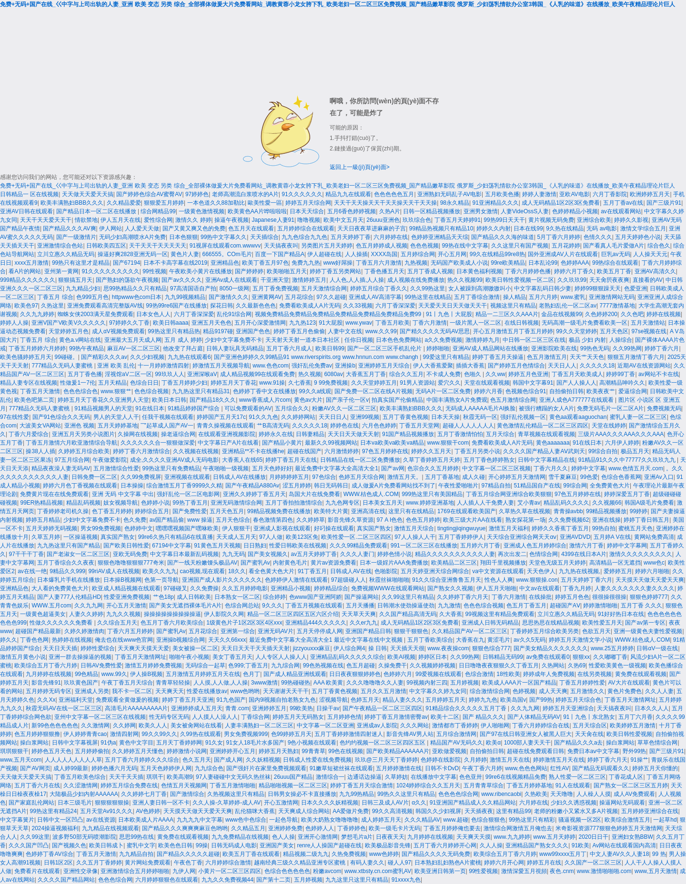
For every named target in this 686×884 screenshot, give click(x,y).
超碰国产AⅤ (565, 605)
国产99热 (541, 699)
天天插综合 (264, 237)
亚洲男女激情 (481, 211)
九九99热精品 (356, 794)
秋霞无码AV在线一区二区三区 (63, 708)
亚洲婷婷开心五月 (232, 751)
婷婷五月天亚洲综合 (568, 708)
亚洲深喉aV (202, 374)
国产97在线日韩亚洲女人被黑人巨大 (526, 734)
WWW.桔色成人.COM (371, 494)
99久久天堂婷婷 (576, 331)
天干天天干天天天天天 (157, 245)
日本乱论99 (542, 262)
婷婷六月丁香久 (574, 271)
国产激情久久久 (229, 297)
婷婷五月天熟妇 (279, 751)
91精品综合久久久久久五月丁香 (466, 708)
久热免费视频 (349, 854)
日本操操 (132, 485)
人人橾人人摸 (593, 794)
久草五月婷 (45, 537)
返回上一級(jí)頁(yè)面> (360, 167)
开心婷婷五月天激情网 (516, 477)
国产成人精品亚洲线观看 (294, 674)
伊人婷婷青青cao (85, 734)
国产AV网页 (35, 768)
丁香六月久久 (551, 468)
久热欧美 (536, 794)
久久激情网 (95, 725)
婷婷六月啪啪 (652, 571)
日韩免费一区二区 (94, 477)
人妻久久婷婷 (86, 614)
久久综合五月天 (117, 622)
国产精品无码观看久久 (600, 768)
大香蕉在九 (470, 639)
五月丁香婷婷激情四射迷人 (348, 734)
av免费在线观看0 (547, 657)
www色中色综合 (245, 819)
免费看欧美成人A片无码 (309, 305)
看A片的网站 (25, 271)
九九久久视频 (123, 614)
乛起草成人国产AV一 (167, 425)
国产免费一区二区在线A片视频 (373, 391)
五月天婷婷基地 (118, 425)
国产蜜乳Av (255, 562)
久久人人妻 (659, 691)
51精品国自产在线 (537, 485)
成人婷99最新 (70, 768)
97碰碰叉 (175, 588)
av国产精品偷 (167, 519)
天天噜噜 (561, 794)
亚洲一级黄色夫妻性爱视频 (648, 631)
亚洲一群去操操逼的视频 (80, 657)
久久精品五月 (248, 828)
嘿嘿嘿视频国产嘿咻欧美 (187, 528)
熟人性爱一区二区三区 (577, 777)
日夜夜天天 (390, 837)
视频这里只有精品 (513, 305)
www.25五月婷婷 (612, 648)
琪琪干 (154, 777)
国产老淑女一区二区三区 (78, 554)
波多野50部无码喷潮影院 (84, 837)
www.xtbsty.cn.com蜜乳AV (377, 871)
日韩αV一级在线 (657, 648)
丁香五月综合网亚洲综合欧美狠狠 (509, 494)
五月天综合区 (590, 725)
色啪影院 (385, 571)
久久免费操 (204, 588)
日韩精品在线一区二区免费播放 (360, 460)
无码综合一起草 (205, 665)
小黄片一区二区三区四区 (229, 871)
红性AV (559, 768)
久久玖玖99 (571, 280)
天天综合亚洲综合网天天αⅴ (521, 537)
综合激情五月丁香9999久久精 (184, 485)
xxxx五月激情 (31, 262)
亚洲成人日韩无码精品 (490, 622)
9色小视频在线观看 (312, 742)
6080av (333, 374)
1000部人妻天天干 (527, 742)
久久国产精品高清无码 (407, 614)
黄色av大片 (308, 400)
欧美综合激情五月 (627, 819)
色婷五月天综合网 (361, 477)
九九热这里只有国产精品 (68, 545)
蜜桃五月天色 (635, 528)
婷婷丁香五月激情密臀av (396, 717)
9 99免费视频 (331, 382)
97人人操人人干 (414, 537)
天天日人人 (562, 365)
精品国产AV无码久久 (456, 742)
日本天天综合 (307, 211)
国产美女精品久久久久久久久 (551, 648)
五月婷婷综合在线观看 (305, 228)
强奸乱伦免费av (312, 365)
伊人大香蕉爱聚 (433, 365)
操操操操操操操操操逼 (172, 614)
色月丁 (251, 674)
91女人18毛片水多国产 (255, 742)
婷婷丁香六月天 (607, 759)
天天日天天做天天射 (353, 434)
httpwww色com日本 (137, 297)
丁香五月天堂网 (419, 425)
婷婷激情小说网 (187, 751)
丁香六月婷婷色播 (528, 271)
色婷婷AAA (575, 262)
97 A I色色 (390, 519)
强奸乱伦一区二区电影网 (188, 494)
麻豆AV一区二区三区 (133, 348)
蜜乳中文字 (141, 845)
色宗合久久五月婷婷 (433, 468)
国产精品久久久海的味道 (502, 237)
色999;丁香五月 (248, 665)
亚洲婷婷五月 (269, 708)
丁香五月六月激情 (379, 262)
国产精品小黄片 (282, 442)
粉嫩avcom (327, 871)
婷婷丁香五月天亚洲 (187, 699)
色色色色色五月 (394, 194)
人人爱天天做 (142, 228)
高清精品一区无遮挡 (615, 562)
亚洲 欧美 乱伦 (116, 365)
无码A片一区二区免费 (443, 391)
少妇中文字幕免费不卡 (233, 340)
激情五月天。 (404, 477)
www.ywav (358, 322)
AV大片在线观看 (628, 682)
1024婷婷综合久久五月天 (428, 785)
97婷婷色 (197, 194)
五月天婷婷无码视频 (51, 528)
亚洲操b (345, 365)
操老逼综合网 (178, 434)
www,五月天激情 (656, 871)
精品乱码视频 (83, 502)
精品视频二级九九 (306, 854)
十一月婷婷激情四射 (163, 365)
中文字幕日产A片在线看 (228, 442)
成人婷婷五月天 (381, 819)
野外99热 (634, 751)
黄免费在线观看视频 (640, 674)
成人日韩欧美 (194, 597)
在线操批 (540, 597)
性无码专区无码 (169, 717)
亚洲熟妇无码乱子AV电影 (449, 194)
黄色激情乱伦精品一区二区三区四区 (542, 425)
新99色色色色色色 (54, 725)
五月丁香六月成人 (289, 348)
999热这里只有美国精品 (432, 494)
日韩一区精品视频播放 (431, 211)
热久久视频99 (464, 280)
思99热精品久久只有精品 (135, 288)
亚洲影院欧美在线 (554, 348)
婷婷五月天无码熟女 (298, 717)
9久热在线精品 (565, 228)
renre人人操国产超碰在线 (329, 845)
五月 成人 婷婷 (183, 340)
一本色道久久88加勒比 (216, 202)
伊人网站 (110, 228)
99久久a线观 (315, 391)
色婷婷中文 (138, 528)
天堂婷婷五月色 (69, 331)
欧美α (493, 742)
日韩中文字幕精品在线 (546, 460)
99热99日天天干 (504, 220)
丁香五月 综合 (55, 297)
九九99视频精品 (185, 297)
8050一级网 (235, 288)
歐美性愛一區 (265, 202)
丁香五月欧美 (392, 322)
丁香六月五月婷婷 (130, 631)
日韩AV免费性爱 (101, 665)
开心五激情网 (281, 802)
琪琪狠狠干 (14, 751)
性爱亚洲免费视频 (127, 597)
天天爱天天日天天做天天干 (452, 305)
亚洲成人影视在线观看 (282, 528)
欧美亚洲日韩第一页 (440, 871)
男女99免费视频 (101, 528)
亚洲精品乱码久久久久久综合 (347, 657)
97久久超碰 (330, 297)
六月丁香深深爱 (395, 305)
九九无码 (233, 554)
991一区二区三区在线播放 (424, 545)
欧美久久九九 (159, 571)
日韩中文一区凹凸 (60, 819)
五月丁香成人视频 (430, 271)
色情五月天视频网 (184, 785)
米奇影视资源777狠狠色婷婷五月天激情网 (608, 828)
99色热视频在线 (323, 665)
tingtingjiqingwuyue (461, 528)
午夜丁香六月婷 (482, 768)
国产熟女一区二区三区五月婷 (631, 785)
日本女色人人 (153, 314)
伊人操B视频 (146, 674)
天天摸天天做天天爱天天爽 (649, 579)
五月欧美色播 (502, 194)
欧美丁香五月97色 (265, 262)
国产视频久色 (69, 845)
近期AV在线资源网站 (643, 365)
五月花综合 (299, 297)
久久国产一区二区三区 (593, 862)
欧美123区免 (302, 537)
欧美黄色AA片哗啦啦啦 (257, 211)
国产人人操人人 (576, 382)
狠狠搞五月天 (75, 280)
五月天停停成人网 (320, 631)
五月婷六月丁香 (480, 545)
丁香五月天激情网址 (140, 657)
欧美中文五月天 (343, 220)
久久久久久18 (597, 365)
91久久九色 (263, 417)
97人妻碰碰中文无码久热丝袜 (233, 777)
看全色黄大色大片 (271, 571)
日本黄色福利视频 (479, 271)
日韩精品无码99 (503, 657)
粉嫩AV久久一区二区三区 (344, 408)
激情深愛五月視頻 (524, 871)
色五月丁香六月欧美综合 (172, 622)
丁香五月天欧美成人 (577, 374)
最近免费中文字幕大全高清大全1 (336, 468)
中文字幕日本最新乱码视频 (184, 554)
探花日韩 (221, 305)
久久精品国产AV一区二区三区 (469, 631)
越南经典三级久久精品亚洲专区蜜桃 (300, 862)
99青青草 (313, 751)
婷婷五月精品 (43, 519)
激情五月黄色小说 (23, 657)
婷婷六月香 (488, 391)
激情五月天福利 (509, 528)
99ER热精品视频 (41, 502)
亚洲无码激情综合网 (236, 502)
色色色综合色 (80, 391)
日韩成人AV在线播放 (239, 477)
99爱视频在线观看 (438, 674)
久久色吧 (632, 314)
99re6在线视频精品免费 (515, 777)
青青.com (237, 708)
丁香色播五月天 (384, 271)
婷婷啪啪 (437, 348)
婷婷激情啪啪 (600, 605)
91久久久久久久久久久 (110, 271)
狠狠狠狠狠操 (112, 802)
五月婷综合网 (418, 254)
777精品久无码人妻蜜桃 (62, 365)
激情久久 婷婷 (193, 220)
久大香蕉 (450, 614)
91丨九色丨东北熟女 (589, 717)
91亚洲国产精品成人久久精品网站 (473, 802)
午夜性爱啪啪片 (458, 485)
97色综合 (323, 477)
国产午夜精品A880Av (252, 485)
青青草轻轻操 (173, 682)
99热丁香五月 (189, 502)
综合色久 (658, 245)
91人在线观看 (572, 785)
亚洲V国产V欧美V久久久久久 (68, 322)
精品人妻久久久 (403, 699)
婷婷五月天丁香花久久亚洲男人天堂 (103, 400)
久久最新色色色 (256, 305)
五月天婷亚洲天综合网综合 (435, 571)
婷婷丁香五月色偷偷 (299, 331)
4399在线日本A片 (583, 554)
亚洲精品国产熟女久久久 (536, 845)
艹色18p (163, 597)
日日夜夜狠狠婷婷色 (355, 674)
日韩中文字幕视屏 (75, 742)
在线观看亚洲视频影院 (226, 434)
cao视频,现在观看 (202, 571)
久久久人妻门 (357, 554)
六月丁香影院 (610, 194)
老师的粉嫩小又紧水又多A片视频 (576, 811)
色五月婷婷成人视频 (381, 245)
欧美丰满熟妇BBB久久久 (71, 202)
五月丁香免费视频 (275, 288)
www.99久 (114, 674)
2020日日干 (593, 837)
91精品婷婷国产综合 (195, 408)
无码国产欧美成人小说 (459, 262)
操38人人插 (40, 451)
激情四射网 (124, 734)
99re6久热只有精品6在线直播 (175, 537)
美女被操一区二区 (195, 648)
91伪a (108, 742)
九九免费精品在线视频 (240, 837)
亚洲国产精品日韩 (368, 631)
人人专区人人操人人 (281, 657)
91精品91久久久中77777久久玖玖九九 (627, 460)
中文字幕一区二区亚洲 (325, 725)
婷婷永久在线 (276, 434)
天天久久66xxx (227, 639)
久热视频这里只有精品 (235, 794)
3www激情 (264, 682)
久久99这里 (34, 837)
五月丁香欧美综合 (430, 639)
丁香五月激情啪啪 (232, 785)
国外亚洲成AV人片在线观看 (563, 254)
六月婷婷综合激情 (228, 862)
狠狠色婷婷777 (649, 597)
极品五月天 (635, 451)
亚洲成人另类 (92, 691)
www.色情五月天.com (635, 468)
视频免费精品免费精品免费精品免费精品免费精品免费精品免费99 (339, 314)
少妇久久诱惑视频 (573, 802)
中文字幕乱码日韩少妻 (542, 288)
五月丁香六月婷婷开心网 (445, 845)
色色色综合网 (115, 879)
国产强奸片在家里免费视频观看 (266, 768)
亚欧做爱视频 (449, 751)
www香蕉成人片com (265, 400)
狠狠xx (581, 657)
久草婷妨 (396, 777)
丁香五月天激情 (40, 391)
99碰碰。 (66, 357)
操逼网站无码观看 (622, 802)
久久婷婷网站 (298, 417)
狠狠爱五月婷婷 (164, 202)
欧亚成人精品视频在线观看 (126, 588)
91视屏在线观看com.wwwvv (225, 245)
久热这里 (52, 305)
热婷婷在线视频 (72, 639)
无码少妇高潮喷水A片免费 (132, 237)
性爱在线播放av (207, 691)
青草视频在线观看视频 (546, 434)
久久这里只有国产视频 (519, 245)
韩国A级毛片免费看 (649, 502)
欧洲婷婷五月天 (650, 194)
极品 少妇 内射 (587, 340)
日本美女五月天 (383, 502)
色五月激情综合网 (513, 400)
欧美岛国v (513, 699)
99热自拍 (603, 528)
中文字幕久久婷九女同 (437, 691)
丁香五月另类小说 (477, 451)
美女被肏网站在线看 (196, 725)
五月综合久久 (292, 408)
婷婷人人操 (14, 322)
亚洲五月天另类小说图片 (83, 434)
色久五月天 (196, 759)
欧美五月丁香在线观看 (251, 854)
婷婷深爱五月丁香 (627, 494)
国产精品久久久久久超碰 (188, 854)
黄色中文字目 (136, 742)
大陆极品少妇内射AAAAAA (84, 794)
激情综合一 (330, 777)
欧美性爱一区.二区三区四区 (356, 537)
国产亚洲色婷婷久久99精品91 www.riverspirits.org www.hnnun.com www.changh (317, 357)
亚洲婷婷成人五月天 (196, 708)
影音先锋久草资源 (350, 519)
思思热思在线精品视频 (550, 622)
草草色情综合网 (657, 742)
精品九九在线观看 (348, 194)
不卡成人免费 (443, 374)
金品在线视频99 (561, 314)
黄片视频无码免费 (551, 220)
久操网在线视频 (138, 434)
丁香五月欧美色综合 (80, 777)
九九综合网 (285, 665)
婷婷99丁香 (620, 374)
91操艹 (639, 759)
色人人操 (283, 837)
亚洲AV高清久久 (655, 271)
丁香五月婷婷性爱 (582, 682)
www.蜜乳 (573, 297)
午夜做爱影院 (109, 460)
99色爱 (589, 477)
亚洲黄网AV (267, 297)
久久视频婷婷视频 (432, 665)
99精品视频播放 (606, 511)
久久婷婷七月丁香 (144, 794)
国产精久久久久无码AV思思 (435, 331)
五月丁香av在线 (623, 202)
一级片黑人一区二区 (475, 322)
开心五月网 (452, 254)
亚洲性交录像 (80, 871)
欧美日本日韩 (169, 400)
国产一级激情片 (76, 237)
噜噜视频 (308, 220)
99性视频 (154, 271)
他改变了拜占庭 (183, 348)
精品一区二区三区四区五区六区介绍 (293, 614)
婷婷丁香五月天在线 (291, 460)
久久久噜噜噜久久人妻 (375, 682)
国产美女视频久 (268, 554)
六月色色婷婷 (379, 425)
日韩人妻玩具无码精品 (234, 348)
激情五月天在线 (510, 759)
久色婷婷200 (601, 314)
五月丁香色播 (85, 374)
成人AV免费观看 (634, 794)
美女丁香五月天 (232, 657)
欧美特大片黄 (331, 511)
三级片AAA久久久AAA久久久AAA (621, 434)
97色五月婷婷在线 (385, 451)
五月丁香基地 (442, 477)
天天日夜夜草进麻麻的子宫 (371, 228)
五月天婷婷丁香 (351, 237)
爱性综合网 (158, 220)
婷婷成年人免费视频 (549, 674)
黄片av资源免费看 (334, 562)
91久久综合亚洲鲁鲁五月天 (446, 579)
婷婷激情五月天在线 (559, 759)
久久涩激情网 (80, 785)
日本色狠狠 (183, 237)
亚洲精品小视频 (291, 588)
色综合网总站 (242, 605)
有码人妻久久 (367, 862)
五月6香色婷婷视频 (351, 211)
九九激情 (449, 605)
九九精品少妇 (83, 288)
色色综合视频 (151, 391)
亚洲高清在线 (368, 511)
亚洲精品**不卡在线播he (253, 451)
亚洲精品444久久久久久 (315, 622)
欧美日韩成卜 (106, 845)
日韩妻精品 (310, 434)
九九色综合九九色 (304, 237)
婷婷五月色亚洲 (528, 374)
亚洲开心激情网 (318, 837)
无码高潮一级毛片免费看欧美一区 (584, 322)
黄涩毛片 (498, 639)
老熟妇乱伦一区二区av (567, 305)
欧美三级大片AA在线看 (472, 519)
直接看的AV (648, 280)
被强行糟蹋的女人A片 (546, 408)
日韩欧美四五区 (106, 245)
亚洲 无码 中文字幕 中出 (123, 494)
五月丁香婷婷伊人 (461, 537)
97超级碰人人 (348, 579)
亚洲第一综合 (238, 631)
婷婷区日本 (432, 657)
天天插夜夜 (478, 811)
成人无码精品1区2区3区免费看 (561, 202)
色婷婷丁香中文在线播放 (264, 391)
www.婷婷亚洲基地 (430, 502)
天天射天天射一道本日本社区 (303, 340)
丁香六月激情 (430, 322)
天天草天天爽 (359, 614)
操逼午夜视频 (231, 220)
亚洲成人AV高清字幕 (375, 297)
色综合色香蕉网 (621, 477)
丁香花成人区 (626, 777)
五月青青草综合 (484, 785)
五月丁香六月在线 (37, 785)
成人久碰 (473, 477)
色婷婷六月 (397, 674)
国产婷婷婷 (249, 271)
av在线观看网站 (621, 211)
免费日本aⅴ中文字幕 (593, 751)
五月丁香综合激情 (477, 297)
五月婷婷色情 (344, 717)
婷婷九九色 (483, 699)
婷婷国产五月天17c (221, 417)
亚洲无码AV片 (275, 631)
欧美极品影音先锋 (388, 845)
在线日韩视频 (521, 322)
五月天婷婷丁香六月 (586, 579)
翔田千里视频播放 (503, 562)
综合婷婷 (274, 597)
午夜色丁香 (188, 862)
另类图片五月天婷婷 (327, 245)
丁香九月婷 (577, 588)
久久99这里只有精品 (408, 597)
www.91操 (272, 382)
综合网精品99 (158, 211)
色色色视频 (424, 245)
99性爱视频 (483, 871)
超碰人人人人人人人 (468, 425)
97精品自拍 (496, 485)
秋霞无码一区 (480, 417)
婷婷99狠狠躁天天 (598, 288)
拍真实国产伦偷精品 (397, 400)
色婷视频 (524, 691)
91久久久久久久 (302, 194)
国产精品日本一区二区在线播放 (97, 211)
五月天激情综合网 (324, 288)
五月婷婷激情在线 (399, 768)
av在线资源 (100, 819)
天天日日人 (333, 417)
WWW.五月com (51, 605)
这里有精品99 (513, 811)
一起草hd (664, 819)
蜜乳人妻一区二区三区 (638, 417)
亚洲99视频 (364, 417)
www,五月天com (20, 759)
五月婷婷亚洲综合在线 (649, 811)
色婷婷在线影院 (441, 759)
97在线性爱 (14, 417)
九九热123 (302, 322)
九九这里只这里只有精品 (356, 879)
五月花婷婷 (566, 245)
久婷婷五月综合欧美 (84, 451)
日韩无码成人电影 (234, 845)
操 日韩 (377, 648)
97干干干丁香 (26, 554)
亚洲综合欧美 (594, 220)
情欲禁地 (86, 220)
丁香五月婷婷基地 (529, 785)
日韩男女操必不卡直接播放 (302, 794)
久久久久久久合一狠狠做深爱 (158, 442)
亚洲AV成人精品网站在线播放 (490, 348)
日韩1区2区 (58, 862)
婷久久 (8, 639)
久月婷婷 (475, 759)
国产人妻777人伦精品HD (69, 597)
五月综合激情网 (456, 734)
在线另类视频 (594, 674)
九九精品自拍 (136, 854)
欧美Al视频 (401, 657)
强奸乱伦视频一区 (523, 417)
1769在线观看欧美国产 (466, 511)
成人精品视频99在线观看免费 (257, 374)
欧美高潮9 (180, 777)
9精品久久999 (67, 571)
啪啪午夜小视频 (189, 657)
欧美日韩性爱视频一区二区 (519, 280)
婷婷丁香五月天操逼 (498, 357)
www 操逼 (199, 519)
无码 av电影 (601, 228)
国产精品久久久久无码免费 (436, 854)
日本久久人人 (652, 708)
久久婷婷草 (310, 519)
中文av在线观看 (539, 588)
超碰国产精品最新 (38, 631)
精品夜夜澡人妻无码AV (60, 468)
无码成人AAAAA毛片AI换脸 (480, 408)
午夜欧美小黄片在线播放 (200, 271)
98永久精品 (454, 202)
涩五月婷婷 (296, 485)
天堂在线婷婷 (609, 425)
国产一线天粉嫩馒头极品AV (202, 562)
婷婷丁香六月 (662, 348)
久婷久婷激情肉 (84, 631)
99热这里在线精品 (428, 297)
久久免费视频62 (568, 519)
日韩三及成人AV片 (385, 802)
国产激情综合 (187, 794)
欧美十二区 (445, 717)
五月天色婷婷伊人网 (166, 768)
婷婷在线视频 (663, 314)
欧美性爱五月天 (602, 622)
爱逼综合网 (632, 391)
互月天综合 (500, 434)
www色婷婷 (384, 854)
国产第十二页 (273, 879)
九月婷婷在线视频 (48, 674)
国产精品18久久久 (213, 400)
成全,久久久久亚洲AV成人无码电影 (174, 460)
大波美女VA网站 (40, 425)
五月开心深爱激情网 (260, 322)
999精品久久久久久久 (27, 280)
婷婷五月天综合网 (308, 202)
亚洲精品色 (225, 262)
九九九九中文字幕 (199, 819)
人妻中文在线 (345, 331)
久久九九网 (88, 605)
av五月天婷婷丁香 (314, 554)
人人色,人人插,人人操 (357, 280)
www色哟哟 (245, 691)
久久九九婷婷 (37, 314)
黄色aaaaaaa (553, 442)
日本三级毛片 (75, 802)
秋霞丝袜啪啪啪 (389, 579)
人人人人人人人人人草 (73, 759)
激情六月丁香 (586, 545)
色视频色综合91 (525, 391)
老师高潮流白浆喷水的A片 (245, 194)
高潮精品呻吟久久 (622, 382)
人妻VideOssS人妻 (525, 211)
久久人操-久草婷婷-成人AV (226, 802)
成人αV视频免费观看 (118, 331)
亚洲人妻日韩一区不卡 (161, 802)
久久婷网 (124, 725)
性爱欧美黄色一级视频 (617, 665)
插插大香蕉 (470, 365)
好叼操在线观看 (334, 528)
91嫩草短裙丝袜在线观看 (341, 768)
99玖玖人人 (169, 374)
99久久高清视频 (392, 811)
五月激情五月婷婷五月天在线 (203, 674)
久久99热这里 (427, 288)
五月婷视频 (464, 682)
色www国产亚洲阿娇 (315, 597)
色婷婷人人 (319, 828)
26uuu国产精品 (293, 777)
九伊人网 (183, 871)
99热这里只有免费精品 (171, 468)
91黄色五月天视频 (217, 545)
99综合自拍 (602, 451)
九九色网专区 (342, 502)
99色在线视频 (345, 751)
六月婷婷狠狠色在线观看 (166, 879)
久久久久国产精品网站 (66, 879)
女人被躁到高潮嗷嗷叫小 (479, 288)
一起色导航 (283, 819)
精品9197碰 (218, 331)
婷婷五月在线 (544, 862)
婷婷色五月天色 (51, 751)
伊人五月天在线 (121, 220)
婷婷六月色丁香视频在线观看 (80, 485)
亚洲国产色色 (253, 331)
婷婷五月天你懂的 (655, 768)
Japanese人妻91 (273, 220)
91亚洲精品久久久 (496, 202)
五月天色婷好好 (272, 468)
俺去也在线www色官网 (124, 639)
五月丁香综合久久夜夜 (65, 562)
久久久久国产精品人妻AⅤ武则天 (544, 451)
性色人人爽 (498, 579)
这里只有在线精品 (411, 511)
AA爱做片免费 (351, 811)
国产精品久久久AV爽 (69, 228)
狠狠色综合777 (491, 648)
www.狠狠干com (448, 442)
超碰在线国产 (304, 451)
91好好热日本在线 (621, 614)
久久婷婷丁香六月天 (462, 597)
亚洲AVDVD (575, 537)
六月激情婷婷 (341, 451)
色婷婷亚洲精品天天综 (439, 237)
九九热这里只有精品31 (201, 391)
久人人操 (491, 845)
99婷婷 (638, 511)
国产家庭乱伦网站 (31, 802)
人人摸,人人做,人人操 (220, 682)
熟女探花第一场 (525, 519)
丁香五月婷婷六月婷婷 (37, 348)
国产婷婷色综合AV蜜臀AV (149, 194)
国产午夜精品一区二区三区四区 (383, 708)
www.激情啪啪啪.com (604, 871)
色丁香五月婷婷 (112, 511)
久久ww (495, 374)
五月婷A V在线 (612, 537)
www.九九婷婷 (512, 837)
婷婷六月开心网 (504, 862)
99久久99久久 (159, 734)
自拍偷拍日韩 (566, 391)
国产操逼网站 (361, 597)
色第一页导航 (161, 579)
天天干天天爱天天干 (45, 220)
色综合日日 (144, 382)
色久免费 (134, 519)
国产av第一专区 (645, 622)
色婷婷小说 (155, 502)
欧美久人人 (153, 725)
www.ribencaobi (501, 794)
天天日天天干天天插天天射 (255, 648)
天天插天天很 (407, 648)
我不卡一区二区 (132, 691)
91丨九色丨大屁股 (449, 314)
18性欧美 (508, 674)
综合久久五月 (406, 374)
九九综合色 (209, 768)
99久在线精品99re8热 (497, 254)
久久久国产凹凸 (29, 845)
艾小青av (529, 502)
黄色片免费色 (624, 691)
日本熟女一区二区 (237, 597)
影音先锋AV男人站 (410, 734)
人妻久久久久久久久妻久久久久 (635, 588)
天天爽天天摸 (473, 837)
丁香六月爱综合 (29, 434)
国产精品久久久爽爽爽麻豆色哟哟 (185, 828)
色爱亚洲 (635, 288)
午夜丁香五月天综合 (127, 682)
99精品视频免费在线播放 (279, 511)
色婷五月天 (365, 699)
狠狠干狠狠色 (411, 631)
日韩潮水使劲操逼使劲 (405, 605)
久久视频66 (606, 502)
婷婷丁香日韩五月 (646, 519)
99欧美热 (301, 708)
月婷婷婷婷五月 (289, 477)
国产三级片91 (663, 202)
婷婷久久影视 (631, 220)
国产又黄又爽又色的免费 (193, 228)
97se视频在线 (648, 331)
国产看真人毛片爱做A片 (613, 245)
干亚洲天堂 (275, 280)
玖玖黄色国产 (81, 682)
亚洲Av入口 (659, 477)
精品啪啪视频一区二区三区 (293, 785)
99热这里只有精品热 (174, 331)
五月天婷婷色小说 (638, 237)
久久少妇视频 (147, 357)
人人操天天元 (650, 254)
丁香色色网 (34, 639)
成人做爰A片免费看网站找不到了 (393, 485)
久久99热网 (627, 348)
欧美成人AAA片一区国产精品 (519, 682)
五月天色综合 (233, 519)
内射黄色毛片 (290, 562)
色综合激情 (479, 674)
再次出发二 (512, 554)
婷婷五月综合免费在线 (129, 785)
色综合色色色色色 (287, 871)
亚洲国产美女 (277, 845)
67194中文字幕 (171, 545)
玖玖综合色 (417, 220)
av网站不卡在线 (658, 374)
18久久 (237, 571)
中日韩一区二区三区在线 (534, 340)
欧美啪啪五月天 (287, 271)
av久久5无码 (529, 639)
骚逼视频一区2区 (580, 819)
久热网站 (553, 665)
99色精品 (86, 674)
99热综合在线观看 (615, 262)
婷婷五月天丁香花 (233, 382)
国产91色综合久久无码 (61, 417)
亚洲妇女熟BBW (632, 837)
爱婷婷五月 (618, 571)
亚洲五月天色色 (212, 322)
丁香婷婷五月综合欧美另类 (544, 631)
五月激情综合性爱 (116, 468)
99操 (202, 845)
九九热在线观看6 (189, 357)
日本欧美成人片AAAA (145, 819)
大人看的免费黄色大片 (60, 588)
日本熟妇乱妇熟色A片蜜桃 (447, 862)
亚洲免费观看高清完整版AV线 (105, 305)
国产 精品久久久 (483, 717)
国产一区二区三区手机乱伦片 (385, 348)
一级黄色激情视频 (201, 211)
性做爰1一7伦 (77, 382)
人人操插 (356, 254)
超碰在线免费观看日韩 (535, 751)
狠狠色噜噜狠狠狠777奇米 (131, 562)
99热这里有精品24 (53, 811)
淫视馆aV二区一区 (128, 374)
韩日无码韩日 (331, 485)
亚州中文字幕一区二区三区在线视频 (100, 717)
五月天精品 (112, 382)
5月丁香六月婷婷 (558, 237)
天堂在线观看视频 (487, 382)
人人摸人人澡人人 (215, 717)
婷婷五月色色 (572, 597)
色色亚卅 (470, 777)
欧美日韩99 (329, 348)
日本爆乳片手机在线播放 (68, 579)
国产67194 (126, 262)
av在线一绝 (32, 571)
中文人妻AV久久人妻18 (619, 854)
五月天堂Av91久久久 (106, 811)
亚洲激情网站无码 (612, 297)
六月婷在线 (533, 802)
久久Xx (46, 699)
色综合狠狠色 (488, 819)
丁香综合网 (255, 717)
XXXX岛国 (384, 254)
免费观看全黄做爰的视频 (127, 699)
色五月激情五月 (547, 357)
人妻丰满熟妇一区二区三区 (259, 725)
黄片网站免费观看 (148, 862)
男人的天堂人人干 (116, 417)
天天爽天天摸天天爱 (143, 648)
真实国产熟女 (374, 528)
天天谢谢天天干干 (286, 691)
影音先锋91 (46, 682)
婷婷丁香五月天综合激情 (361, 785)
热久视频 (309, 374)
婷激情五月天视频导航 (221, 365)
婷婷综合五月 (152, 511)
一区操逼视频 (80, 537)
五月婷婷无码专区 (48, 691)
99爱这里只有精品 (446, 357)
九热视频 (415, 262)
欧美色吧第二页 (34, 400)
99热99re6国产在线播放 (176, 305)
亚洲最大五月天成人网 (132, 340)
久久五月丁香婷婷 (99, 862)
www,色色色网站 (526, 768)
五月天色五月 (227, 511)
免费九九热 (306, 262)
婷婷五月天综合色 (578, 699)
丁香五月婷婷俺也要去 (452, 828)
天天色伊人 (541, 571)
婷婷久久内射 (493, 228)
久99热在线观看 (200, 734)
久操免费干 (392, 665)
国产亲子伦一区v (347, 400)
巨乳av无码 (615, 254)
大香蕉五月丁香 (366, 374)
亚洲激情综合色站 (60, 245)
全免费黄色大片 (610, 485)
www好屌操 (338, 262)
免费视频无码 (664, 408)
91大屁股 (330, 322)
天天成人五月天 (236, 537)
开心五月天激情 (126, 605)
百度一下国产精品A (279, 254)
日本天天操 (445, 417)
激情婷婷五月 (309, 280)
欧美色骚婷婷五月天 (25, 357)
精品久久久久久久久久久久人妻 (455, 554)
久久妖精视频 (263, 759)
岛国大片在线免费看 (314, 494)
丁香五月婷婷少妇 (184, 382)
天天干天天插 (126, 777)
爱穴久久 (449, 382)
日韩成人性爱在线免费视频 (317, 759)
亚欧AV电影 (574, 194)
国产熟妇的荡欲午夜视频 (127, 280)
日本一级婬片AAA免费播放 (394, 562)
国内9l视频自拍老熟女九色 (282, 699)
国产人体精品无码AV (533, 717)
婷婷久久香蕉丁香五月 (560, 528)
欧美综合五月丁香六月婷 (45, 665)
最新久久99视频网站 (331, 442)
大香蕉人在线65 (242, 460)
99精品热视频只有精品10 (441, 228)
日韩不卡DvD (442, 768)
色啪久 (473, 374)
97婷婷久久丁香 (129, 322)
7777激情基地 (617, 305)
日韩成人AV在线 (351, 571)
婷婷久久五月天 (431, 451)
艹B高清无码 (273, 425)
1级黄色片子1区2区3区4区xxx (244, 622)
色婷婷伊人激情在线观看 (296, 579)
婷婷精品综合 (331, 588)
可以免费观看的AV (248, 408)
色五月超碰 (360, 665)
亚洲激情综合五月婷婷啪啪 (135, 871)
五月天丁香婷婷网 (179, 742)
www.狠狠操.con (536, 579)
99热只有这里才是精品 (81, 262)
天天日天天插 (60, 648)
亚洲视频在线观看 (187, 477)
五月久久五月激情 (383, 691)
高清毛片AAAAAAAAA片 (136, 708)
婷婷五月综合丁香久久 (378, 288)
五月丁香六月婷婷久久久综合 (142, 759)
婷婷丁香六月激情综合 (141, 451)
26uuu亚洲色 (382, 220)
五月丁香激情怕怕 (460, 434)
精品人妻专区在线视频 (28, 382)
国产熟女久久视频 (450, 588)
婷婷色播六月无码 (114, 768)
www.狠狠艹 (116, 391)
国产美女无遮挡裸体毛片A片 (185, 605)
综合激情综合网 (490, 691)
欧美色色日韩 (175, 845)
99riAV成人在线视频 (113, 571)
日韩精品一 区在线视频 (29, 194)
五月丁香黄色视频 (405, 417)
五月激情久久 (587, 691)
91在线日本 (149, 408)
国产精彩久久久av (104, 357)
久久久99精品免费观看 (358, 545)
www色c (654, 562)
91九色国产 (230, 699)
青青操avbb (568, 511)
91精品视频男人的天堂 (103, 408)
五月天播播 (360, 605)
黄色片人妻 (185, 254)
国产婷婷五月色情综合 (516, 365)
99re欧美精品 (508, 262)
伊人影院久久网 (224, 614)
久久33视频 (357, 305)
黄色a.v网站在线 (80, 340)
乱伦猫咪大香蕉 (255, 811)
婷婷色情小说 (394, 554)
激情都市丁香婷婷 (455, 725)
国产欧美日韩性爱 (126, 545)
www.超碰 (455, 819)
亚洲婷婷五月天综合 (384, 365)
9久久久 (272, 605)
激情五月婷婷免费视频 (153, 665)
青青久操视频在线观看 (225, 425)
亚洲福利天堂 (76, 699)
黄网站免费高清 (654, 537)
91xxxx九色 (406, 879)
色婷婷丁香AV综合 (49, 854)
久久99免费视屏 (141, 477)
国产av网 (392, 468)
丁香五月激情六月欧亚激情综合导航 (71, 442)
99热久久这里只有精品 (406, 794)
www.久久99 (381, 331)
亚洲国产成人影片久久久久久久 (222, 579)
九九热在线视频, (579, 571)
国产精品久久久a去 (578, 742)
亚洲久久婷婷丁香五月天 (254, 494)
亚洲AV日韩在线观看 (26, 211)
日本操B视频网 (122, 579)
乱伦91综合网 (234, 314)
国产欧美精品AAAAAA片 (397, 751)
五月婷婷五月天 (445, 699)
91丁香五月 (312, 571)
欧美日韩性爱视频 (629, 734)
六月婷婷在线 (390, 237)
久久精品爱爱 (124, 202)
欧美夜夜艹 (600, 391)
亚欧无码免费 (130, 554)
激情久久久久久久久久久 (640, 554)
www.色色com (270, 365)
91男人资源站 (417, 382)
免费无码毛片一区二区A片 (610, 408)
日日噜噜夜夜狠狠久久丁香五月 (499, 665)
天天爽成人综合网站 (304, 811)
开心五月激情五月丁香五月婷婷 (513, 331)
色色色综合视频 (484, 605)
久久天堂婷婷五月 (374, 382)
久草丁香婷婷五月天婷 (431, 460)
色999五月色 (92, 297)
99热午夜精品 (86, 348)
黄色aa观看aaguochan (578, 417)
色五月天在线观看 (251, 228)
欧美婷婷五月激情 (633, 725)
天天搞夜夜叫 (281, 245)
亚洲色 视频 (79, 425)
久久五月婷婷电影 (245, 588)
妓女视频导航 (120, 502)
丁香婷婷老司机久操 (63, 511)
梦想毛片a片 (357, 837)
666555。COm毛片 (227, 254)
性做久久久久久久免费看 (62, 622)
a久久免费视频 (443, 340)
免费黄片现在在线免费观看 (54, 494)
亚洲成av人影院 (377, 725)
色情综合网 (543, 554)
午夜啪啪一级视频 (226, 468)
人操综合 (620, 340)
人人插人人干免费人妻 (485, 502)
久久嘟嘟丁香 (610, 657)
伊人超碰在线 (324, 254)
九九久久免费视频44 (227, 879)
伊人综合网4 (349, 648)
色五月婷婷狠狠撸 (37, 734)
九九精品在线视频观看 (110, 828)
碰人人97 (399, 862)
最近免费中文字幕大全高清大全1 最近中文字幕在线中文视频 (326, 639)
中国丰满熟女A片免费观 (456, 400)
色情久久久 (598, 237)
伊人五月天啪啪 (496, 588)
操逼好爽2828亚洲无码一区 (133, 254)
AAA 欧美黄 (328, 682)
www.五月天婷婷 (554, 837)
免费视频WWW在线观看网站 (387, 588)
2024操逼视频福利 (55, 828)
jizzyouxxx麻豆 (312, 648)
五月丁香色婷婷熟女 (489, 460)
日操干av (328, 708)
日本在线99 (528, 228)
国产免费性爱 (189, 511)
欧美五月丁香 (614, 271)
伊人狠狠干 (236, 528)
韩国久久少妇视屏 (438, 811)
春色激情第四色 (273, 519)
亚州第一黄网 (61, 271)
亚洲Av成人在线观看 (231, 280)
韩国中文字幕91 (533, 382)
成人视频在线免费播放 (415, 280)
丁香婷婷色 (351, 828)
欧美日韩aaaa (171, 322)
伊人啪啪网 (495, 725)
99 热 (659, 854)
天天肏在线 (589, 734)
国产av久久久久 (181, 280)
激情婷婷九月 (482, 340)
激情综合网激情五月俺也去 (518, 828)
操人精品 (514, 297)
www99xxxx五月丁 (562, 854)
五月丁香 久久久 (641, 605)
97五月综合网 (71, 460)
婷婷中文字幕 (588, 468)
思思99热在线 (136, 837)
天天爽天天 (169, 691)
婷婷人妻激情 (539, 194)
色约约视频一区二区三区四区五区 (383, 742)
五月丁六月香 (635, 717)
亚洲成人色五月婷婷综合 (535, 545)
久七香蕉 (299, 382)
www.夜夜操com (448, 648)
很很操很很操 (609, 597)
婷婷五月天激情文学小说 (580, 639)
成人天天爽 (553, 691)
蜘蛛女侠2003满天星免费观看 (95, 314)
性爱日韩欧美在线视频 (297, 545)
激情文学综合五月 (643, 228)
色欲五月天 (596, 631)
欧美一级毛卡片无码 (394, 828)
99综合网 (574, 485)
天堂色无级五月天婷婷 (557, 562)
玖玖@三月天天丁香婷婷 (386, 759)
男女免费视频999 (246, 734)
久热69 (576, 665)
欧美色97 (26, 305)
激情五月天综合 (414, 528)
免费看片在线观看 (37, 871)
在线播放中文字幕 (433, 777)
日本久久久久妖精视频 (329, 802)
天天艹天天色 (587, 357)
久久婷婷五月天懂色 (137, 751)
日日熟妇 (254, 545)
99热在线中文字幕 (465, 245)
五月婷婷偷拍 (92, 751)
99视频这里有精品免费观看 (500, 614)
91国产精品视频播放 (408, 434)
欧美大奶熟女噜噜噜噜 (329, 819)
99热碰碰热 (295, 682)
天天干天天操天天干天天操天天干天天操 (385, 202)
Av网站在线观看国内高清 (624, 845)
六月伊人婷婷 (622, 442)
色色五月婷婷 (423, 519)
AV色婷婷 (148, 811)
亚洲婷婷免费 (285, 828)
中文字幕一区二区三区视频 (496, 468)
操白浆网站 (34, 742)
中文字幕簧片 (17, 819)
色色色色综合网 (458, 794)
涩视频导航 (333, 699)
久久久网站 (414, 725)
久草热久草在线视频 (524, 511)
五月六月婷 (543, 297)
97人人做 (270, 537)
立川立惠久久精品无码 (65, 254)
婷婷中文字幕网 (627, 545)
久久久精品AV (422, 819)
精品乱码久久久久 (566, 502)
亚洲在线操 (606, 519)
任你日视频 (358, 340)
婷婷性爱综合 (98, 648)
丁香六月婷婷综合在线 (540, 725)
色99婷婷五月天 (291, 734)
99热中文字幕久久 (224, 237)
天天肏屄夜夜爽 (609, 280)
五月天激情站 (648, 322)
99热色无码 (594, 348)
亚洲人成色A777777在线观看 (577, 400)
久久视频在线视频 (196, 451)
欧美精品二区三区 (454, 562)
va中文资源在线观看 (498, 571)
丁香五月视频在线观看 (314, 605)
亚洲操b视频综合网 (180, 639)
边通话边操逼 (364, 777)
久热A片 (389, 211)
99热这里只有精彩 (532, 819)
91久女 (214, 742)
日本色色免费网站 (399, 340)
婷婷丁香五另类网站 (335, 271)
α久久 (419, 802)
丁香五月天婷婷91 (457, 220)
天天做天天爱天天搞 (87, 194)
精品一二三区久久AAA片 (506, 314)
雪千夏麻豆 (562, 477)
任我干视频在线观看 (167, 417)
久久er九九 (364, 622)
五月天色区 (614, 331)
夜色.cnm (562, 871)
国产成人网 (228, 759)
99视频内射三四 (426, 682)
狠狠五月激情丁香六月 (636, 357)
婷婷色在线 (344, 425)
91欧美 (580, 845)
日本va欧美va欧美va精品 (392, 442)
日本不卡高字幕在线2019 (175, 262)
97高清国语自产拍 (193, 288)
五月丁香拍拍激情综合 (294, 502)
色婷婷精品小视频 (575, 211)
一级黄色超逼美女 (43, 614)
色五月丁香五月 (526, 605)
